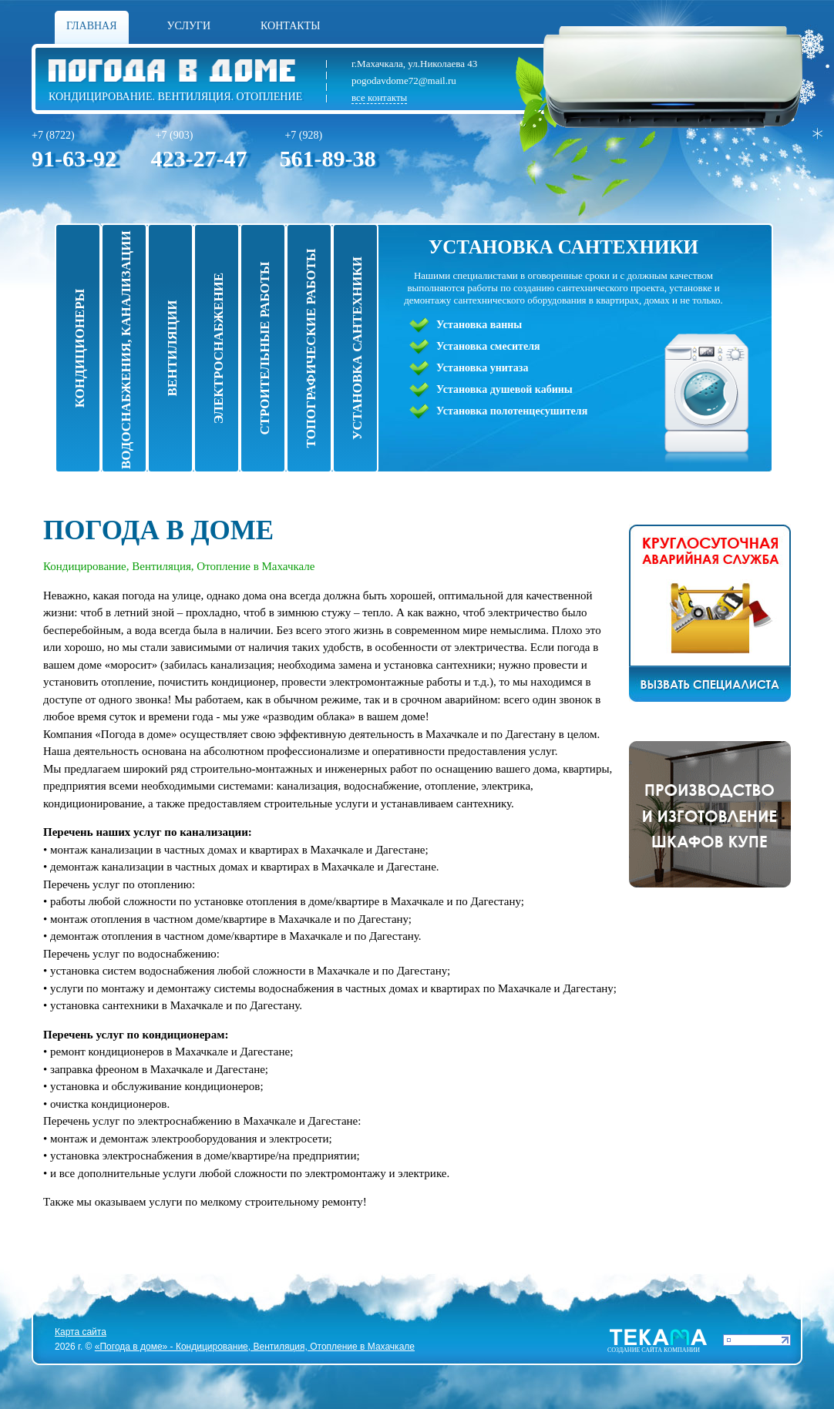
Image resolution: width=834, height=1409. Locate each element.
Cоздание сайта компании (653, 1350)
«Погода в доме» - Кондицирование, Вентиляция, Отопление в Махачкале (255, 1346)
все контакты (379, 97)
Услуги (189, 26)
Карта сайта (80, 1332)
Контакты (290, 26)
